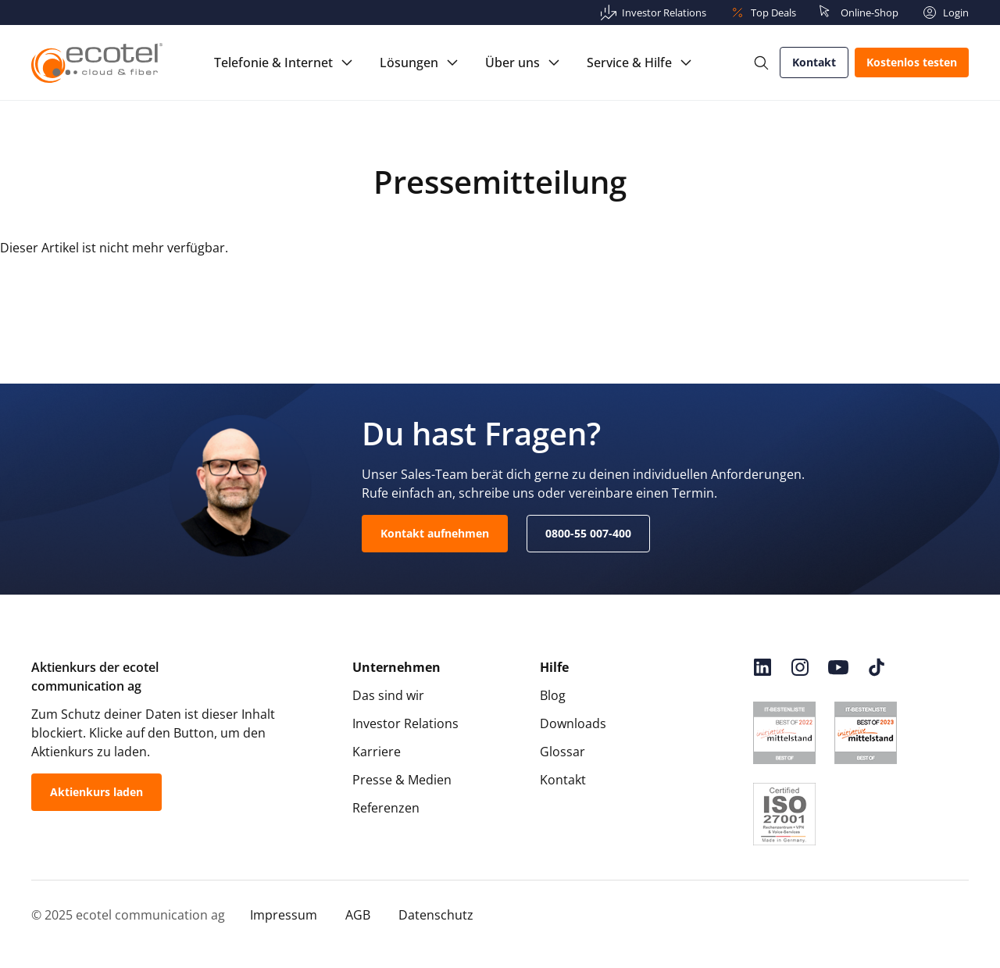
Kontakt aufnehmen (434, 533)
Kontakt (814, 62)
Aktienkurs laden (96, 791)
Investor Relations (405, 723)
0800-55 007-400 (588, 533)
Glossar (562, 751)
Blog (553, 695)
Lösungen (409, 62)
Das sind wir (388, 695)
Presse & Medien (402, 779)
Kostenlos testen (911, 62)
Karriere (376, 751)
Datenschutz (435, 914)
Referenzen (386, 807)
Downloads (573, 723)
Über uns (512, 62)
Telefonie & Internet (273, 62)
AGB (357, 914)
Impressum (283, 914)
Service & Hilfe (629, 62)
